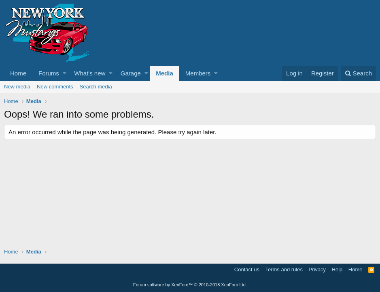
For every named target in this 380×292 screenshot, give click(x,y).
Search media (96, 87)
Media (164, 73)
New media (17, 87)
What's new (89, 73)
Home (18, 73)
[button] (64, 73)
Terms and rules (283, 269)
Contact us (246, 269)
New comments (55, 87)
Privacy (317, 269)
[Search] (358, 73)
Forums (48, 73)
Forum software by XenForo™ (190, 284)
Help (337, 269)
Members (198, 73)
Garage (131, 73)
